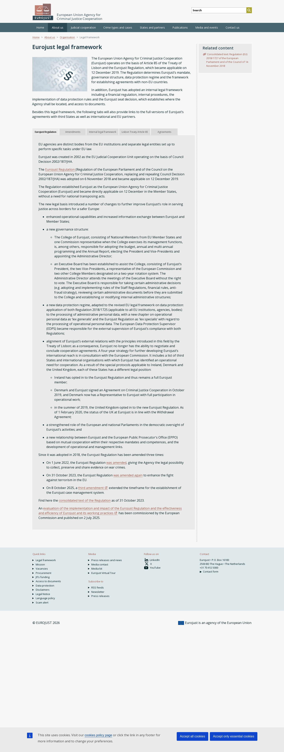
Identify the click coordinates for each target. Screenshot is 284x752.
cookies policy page (98, 735)
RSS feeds (97, 587)
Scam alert (42, 602)
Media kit (96, 568)
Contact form (210, 571)
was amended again (128, 475)
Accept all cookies (192, 736)
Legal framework (46, 560)
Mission (40, 564)
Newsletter (97, 592)
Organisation (67, 37)
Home (40, 27)
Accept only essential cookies (233, 736)
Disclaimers (43, 589)
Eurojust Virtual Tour (103, 573)
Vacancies (42, 568)
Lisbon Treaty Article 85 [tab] (135, 132)
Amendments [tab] (72, 132)
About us (49, 37)
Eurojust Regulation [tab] (45, 132)
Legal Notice (43, 594)
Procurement (43, 573)
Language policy (45, 598)
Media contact (99, 564)
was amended (116, 462)
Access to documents (48, 581)
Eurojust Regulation (60, 169)
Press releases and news (106, 560)
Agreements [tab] (164, 132)
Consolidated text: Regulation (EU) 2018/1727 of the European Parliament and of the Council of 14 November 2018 (227, 60)
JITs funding (43, 577)
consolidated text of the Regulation (85, 500)
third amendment (91, 488)
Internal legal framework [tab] (102, 132)
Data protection (45, 585)
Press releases (100, 596)
